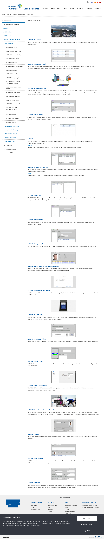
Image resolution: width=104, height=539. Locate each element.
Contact (89, 8)
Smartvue (68, 513)
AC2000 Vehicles (34, 482)
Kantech (33, 507)
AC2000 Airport (7, 32)
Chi (100, 2)
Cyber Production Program (90, 505)
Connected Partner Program (90, 507)
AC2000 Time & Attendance (37, 385)
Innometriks (34, 505)
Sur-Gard (50, 509)
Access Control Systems (19, 14)
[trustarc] (98, 537)
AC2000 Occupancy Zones (37, 244)
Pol (98, 2)
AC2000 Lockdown (34, 195)
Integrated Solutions (9, 153)
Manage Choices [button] (86, 524)
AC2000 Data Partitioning (37, 88)
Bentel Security (52, 505)
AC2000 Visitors (33, 434)
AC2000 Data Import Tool (37, 64)
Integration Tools (10, 141)
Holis (66, 507)
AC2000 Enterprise (9, 36)
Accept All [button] (86, 518)
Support (98, 8)
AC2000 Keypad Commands (38, 167)
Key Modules (9, 43)
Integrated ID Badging (11, 130)
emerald (30, 145)
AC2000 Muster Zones (35, 219)
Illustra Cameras (70, 511)
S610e (29, 173)
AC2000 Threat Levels (35, 361)
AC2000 (5, 28)
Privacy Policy (6, 537)
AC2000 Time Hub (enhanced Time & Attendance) (45, 410)
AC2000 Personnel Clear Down (39, 290)
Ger (95, 2)
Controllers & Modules (9, 149)
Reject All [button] (86, 531)
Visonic (50, 511)
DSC (49, 507)
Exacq (67, 509)
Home (3, 14)
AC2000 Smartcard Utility (37, 339)
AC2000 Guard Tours (35, 114)
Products (45, 8)
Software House (35, 509)
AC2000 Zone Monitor (35, 458)
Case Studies (55, 8)
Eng (92, 2)
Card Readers (7, 145)
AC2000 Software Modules (11, 39)
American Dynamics (71, 505)
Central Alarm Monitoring (12, 126)
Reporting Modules (10, 137)
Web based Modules (11, 134)
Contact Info (14, 503)
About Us (80, 8)
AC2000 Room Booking (36, 315)
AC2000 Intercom (34, 139)
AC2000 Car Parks (34, 40)
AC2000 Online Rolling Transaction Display (43, 266)
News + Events (69, 8)
